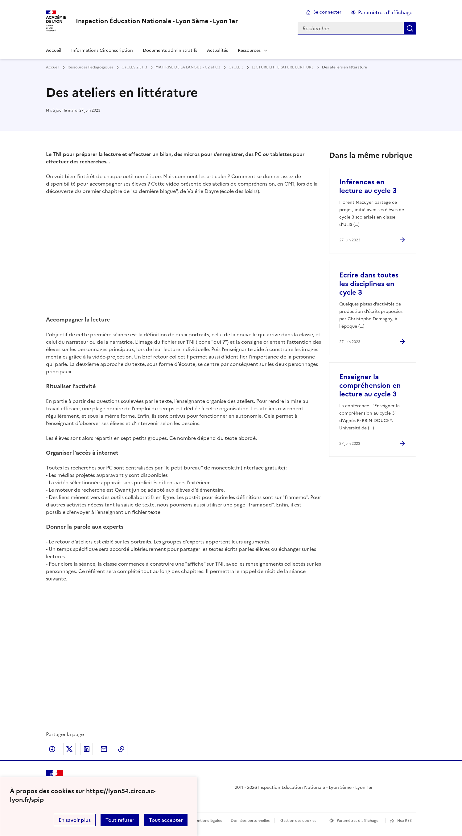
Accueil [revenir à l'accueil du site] (53, 50)
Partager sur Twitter (69, 749)
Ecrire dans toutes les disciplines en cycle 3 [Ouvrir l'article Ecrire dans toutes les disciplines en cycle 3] (368, 283)
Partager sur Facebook (52, 749)
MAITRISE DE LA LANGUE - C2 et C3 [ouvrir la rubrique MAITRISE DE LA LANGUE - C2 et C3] (187, 67)
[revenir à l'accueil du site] (157, 21)
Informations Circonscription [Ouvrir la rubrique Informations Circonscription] (102, 50)
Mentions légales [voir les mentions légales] (207, 820)
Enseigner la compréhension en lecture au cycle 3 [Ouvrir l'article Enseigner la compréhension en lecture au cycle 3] (370, 385)
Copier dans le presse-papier (121, 749)
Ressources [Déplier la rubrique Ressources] (249, 50)
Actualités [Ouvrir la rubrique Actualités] (217, 50)
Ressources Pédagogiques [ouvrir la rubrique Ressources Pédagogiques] (90, 67)
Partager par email (104, 749)
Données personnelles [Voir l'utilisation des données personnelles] (250, 820)
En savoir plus (75, 820)
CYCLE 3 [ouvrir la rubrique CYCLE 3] (236, 67)
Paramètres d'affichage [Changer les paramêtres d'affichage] (385, 12)
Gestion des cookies (298, 820)
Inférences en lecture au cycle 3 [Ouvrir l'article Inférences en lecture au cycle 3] (368, 186)
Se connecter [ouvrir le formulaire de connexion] (327, 12)
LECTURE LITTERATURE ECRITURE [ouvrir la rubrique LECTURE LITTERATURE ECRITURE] (283, 67)
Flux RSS (404, 820)
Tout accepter (166, 820)
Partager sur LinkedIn (86, 749)
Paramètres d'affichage (357, 820)
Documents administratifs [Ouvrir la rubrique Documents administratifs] (170, 50)
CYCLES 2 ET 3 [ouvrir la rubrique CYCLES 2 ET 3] (134, 67)
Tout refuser (119, 820)
